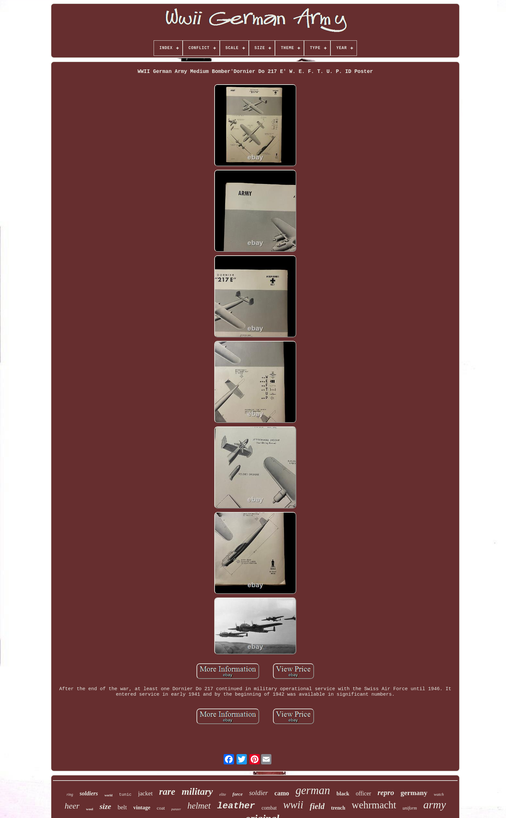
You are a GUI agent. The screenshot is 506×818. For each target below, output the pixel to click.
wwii (293, 805)
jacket (145, 793)
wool (89, 809)
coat (161, 808)
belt (122, 807)
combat (269, 808)
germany (413, 793)
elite (222, 794)
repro (386, 793)
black (343, 794)
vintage (141, 807)
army (434, 805)
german (313, 790)
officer (363, 793)
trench (338, 808)
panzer (176, 809)
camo (281, 793)
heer (72, 806)
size (105, 806)
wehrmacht (374, 805)
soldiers (89, 793)
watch (439, 794)
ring (70, 794)
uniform (410, 808)
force (237, 794)
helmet (199, 806)
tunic (125, 794)
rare (167, 791)
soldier (258, 793)
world (109, 795)
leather (236, 806)
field (317, 806)
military (197, 791)
